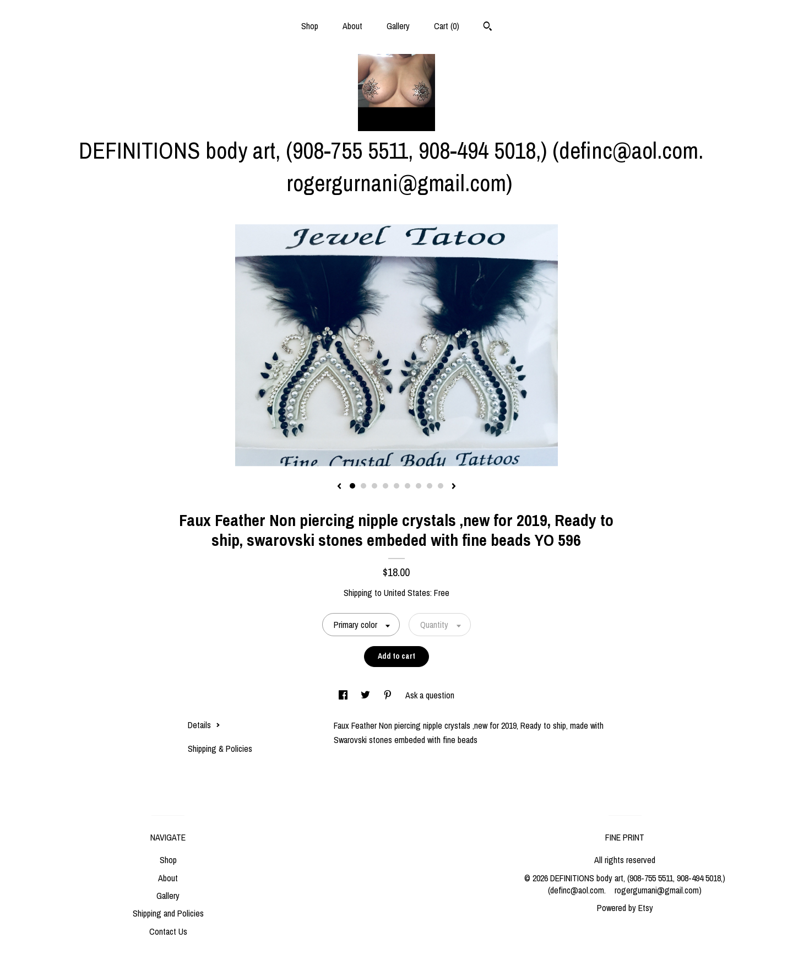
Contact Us (168, 931)
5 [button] (396, 486)
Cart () (446, 26)
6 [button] (407, 486)
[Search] (488, 27)
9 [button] (440, 486)
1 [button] (352, 486)
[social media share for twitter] (366, 695)
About (352, 26)
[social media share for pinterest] (388, 695)
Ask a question (429, 695)
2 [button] (363, 486)
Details (204, 725)
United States (407, 593)
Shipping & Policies (220, 748)
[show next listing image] (454, 487)
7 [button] (418, 486)
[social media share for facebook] (344, 695)
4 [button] (385, 486)
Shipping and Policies (168, 913)
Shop (309, 26)
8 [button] (429, 486)
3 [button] (374, 486)
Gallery (398, 26)
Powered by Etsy (625, 908)
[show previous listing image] (339, 487)
